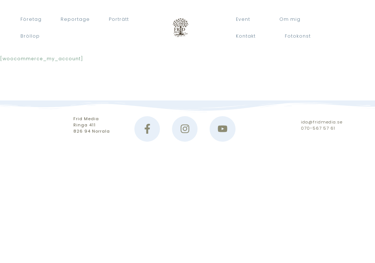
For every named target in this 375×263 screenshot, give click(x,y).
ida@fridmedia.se (322, 122)
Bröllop (30, 36)
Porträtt (119, 19)
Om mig (290, 19)
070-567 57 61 (318, 128)
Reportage (75, 19)
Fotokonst (298, 36)
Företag (31, 19)
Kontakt (246, 36)
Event (243, 19)
